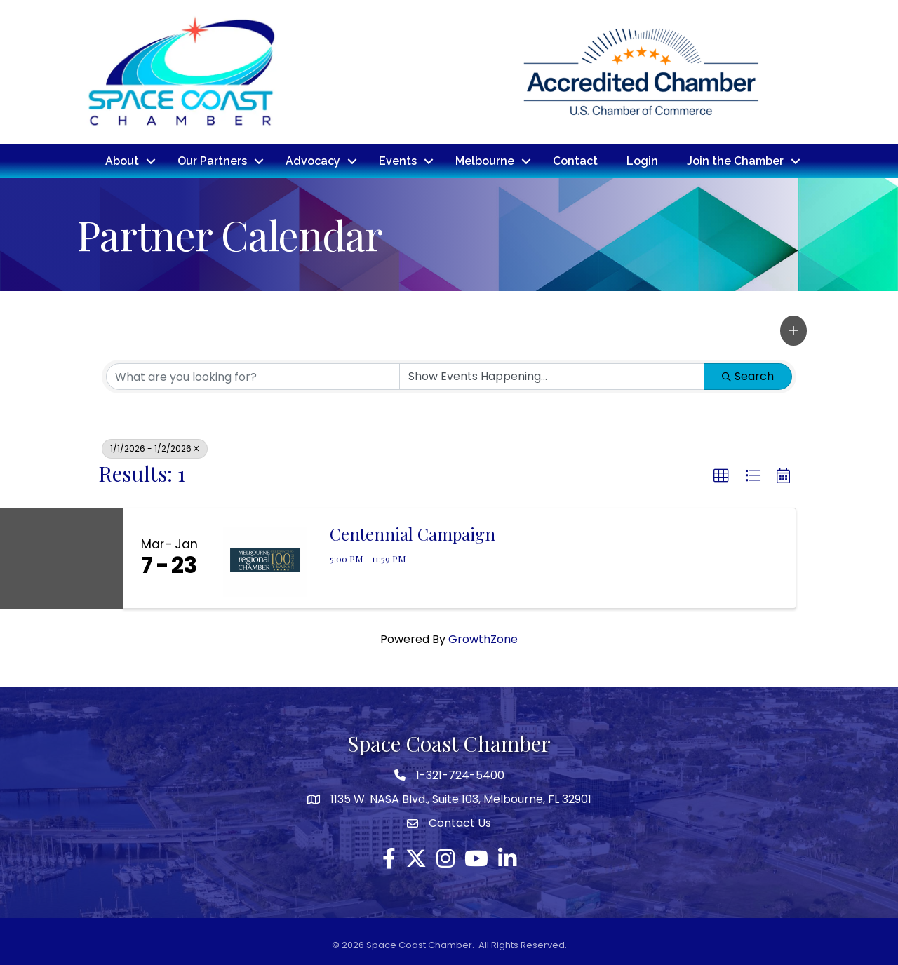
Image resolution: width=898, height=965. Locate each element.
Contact (575, 160)
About (122, 160)
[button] (793, 329)
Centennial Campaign (412, 532)
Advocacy (313, 160)
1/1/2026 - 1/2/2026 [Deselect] (154, 447)
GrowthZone (483, 638)
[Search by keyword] (253, 375)
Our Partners (212, 160)
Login (642, 160)
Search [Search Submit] (748, 375)
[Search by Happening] (551, 375)
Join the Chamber (735, 160)
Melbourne (484, 160)
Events (398, 160)
